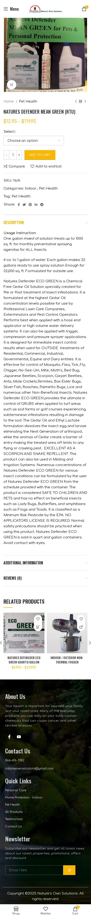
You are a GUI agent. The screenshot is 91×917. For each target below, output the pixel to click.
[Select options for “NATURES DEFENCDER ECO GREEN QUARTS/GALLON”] (38, 627)
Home (9, 101)
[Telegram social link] (42, 205)
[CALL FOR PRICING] (81, 627)
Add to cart (40, 155)
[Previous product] (76, 101)
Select (9, 132)
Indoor (30, 188)
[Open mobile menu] (11, 8)
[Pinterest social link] (30, 205)
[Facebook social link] (18, 205)
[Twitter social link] (24, 205)
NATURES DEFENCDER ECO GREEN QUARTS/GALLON (23, 659)
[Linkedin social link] (36, 205)
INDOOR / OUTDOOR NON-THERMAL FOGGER (67, 659)
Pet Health (28, 101)
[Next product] (85, 101)
